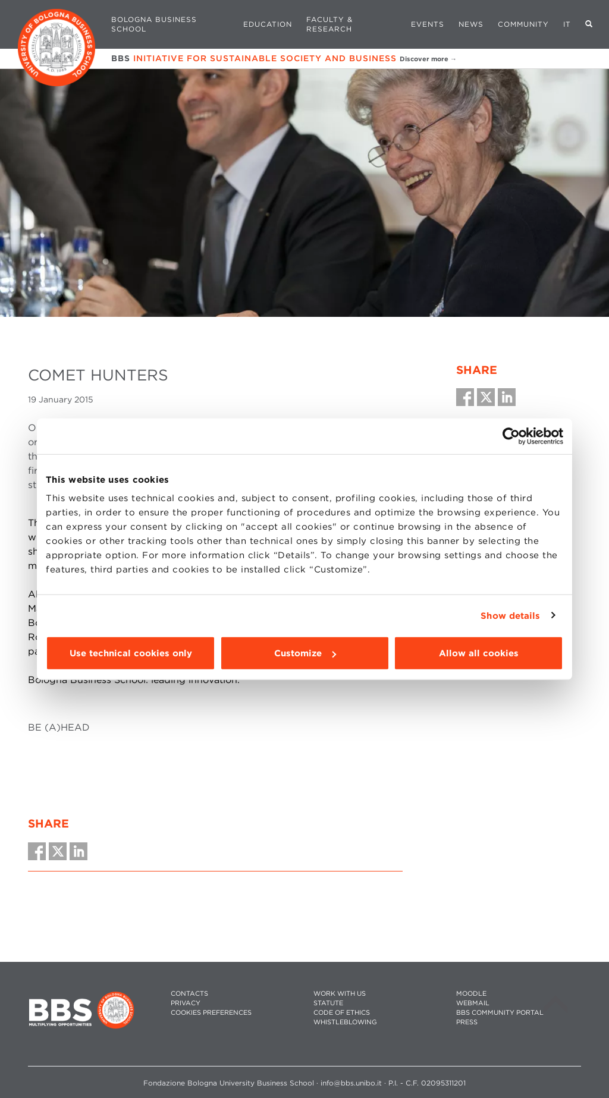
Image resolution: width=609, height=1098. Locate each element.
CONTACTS (189, 993)
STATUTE (328, 1003)
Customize (305, 653)
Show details (510, 615)
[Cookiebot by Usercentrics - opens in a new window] (511, 436)
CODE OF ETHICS (341, 1012)
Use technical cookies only (131, 653)
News (471, 24)
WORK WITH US (339, 993)
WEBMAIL (472, 1003)
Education (267, 24)
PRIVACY (185, 1003)
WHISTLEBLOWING (345, 1022)
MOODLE (471, 993)
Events (427, 24)
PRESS (467, 1022)
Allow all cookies (479, 653)
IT (567, 24)
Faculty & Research (329, 24)
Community (523, 24)
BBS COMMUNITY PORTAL (500, 1012)
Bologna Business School (154, 24)
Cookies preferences (211, 1012)
